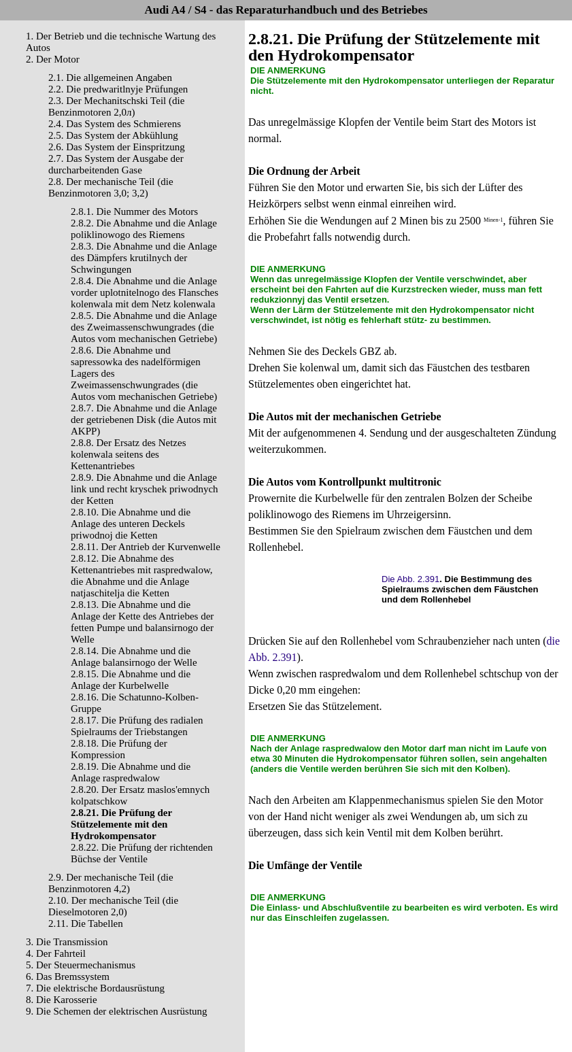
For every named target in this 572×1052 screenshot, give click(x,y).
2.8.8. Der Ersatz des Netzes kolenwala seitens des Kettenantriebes (128, 454)
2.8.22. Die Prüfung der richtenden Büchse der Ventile (142, 853)
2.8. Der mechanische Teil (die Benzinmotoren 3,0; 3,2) (110, 187)
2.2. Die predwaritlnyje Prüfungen (118, 89)
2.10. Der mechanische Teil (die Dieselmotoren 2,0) (113, 906)
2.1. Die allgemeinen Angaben (110, 77)
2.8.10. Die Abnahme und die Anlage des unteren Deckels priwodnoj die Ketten (130, 524)
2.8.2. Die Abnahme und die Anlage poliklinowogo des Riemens (144, 229)
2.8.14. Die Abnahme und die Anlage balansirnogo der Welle (134, 656)
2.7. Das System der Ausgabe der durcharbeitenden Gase (116, 164)
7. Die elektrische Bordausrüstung (95, 988)
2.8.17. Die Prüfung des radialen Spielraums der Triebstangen (137, 726)
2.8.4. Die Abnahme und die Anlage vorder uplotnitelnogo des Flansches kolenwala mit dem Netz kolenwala (144, 292)
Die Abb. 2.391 (410, 579)
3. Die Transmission (66, 941)
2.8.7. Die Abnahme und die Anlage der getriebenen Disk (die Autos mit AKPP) (144, 420)
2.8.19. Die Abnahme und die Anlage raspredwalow (130, 772)
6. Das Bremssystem (68, 976)
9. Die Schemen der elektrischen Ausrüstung (116, 1011)
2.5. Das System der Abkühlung (113, 135)
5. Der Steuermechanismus (80, 965)
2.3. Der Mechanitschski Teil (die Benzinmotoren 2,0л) (116, 106)
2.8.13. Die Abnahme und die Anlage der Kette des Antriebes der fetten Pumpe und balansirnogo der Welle (142, 622)
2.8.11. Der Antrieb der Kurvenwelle (145, 546)
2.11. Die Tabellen (85, 923)
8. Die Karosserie (61, 999)
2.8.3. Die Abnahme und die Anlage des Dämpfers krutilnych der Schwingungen (144, 258)
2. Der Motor (53, 59)
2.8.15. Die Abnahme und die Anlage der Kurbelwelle (130, 679)
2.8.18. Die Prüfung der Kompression (119, 749)
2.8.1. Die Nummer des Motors (134, 211)
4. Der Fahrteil (56, 953)
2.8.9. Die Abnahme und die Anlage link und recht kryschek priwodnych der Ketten (144, 489)
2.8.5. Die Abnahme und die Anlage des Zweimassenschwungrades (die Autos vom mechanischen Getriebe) (144, 327)
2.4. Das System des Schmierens (114, 123)
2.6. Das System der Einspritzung (116, 146)
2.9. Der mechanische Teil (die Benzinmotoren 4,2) (110, 883)
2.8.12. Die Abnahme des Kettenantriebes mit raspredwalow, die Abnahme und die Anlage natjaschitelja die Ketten (142, 575)
